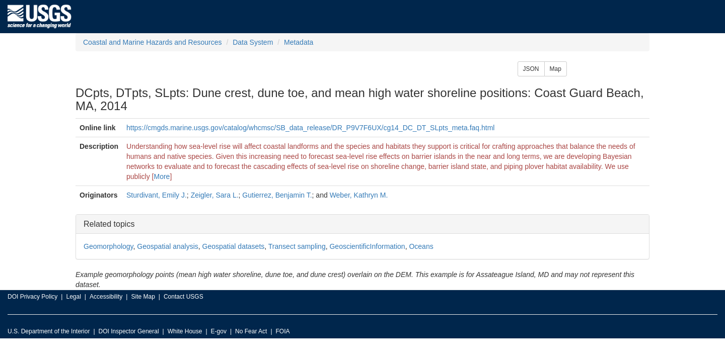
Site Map (143, 296)
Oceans (421, 246)
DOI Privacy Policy (32, 296)
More (162, 176)
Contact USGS (183, 296)
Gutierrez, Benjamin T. (277, 195)
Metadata (298, 42)
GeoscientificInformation (367, 246)
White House (185, 331)
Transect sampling (297, 246)
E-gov (219, 331)
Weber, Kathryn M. (359, 195)
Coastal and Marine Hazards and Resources (152, 42)
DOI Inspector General (129, 331)
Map (555, 68)
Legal (73, 296)
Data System (253, 42)
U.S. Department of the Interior (49, 331)
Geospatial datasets (233, 246)
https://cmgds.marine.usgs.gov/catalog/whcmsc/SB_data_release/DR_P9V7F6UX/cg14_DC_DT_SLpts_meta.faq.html (310, 128)
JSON (531, 68)
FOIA (283, 331)
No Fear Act (251, 331)
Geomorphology (108, 246)
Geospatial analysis (167, 246)
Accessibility (106, 296)
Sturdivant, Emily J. (156, 195)
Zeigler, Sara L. (215, 195)
